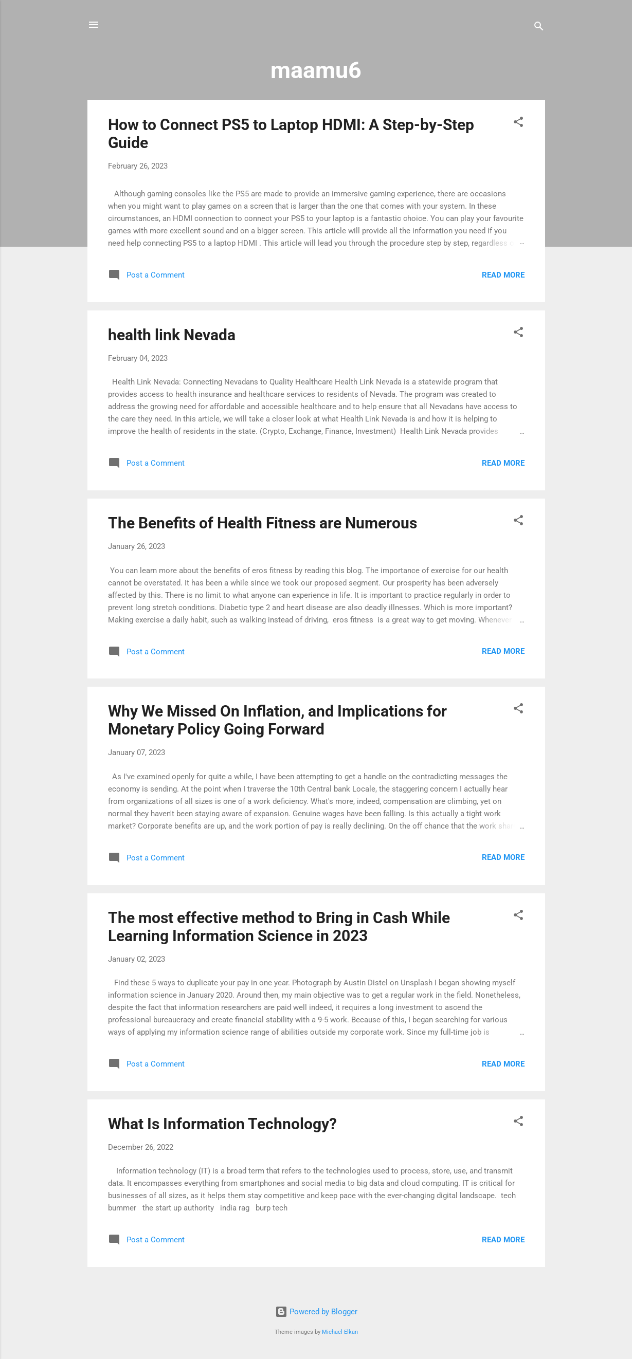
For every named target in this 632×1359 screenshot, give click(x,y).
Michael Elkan (340, 1332)
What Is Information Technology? (222, 1124)
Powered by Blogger (316, 1311)
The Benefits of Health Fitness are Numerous (262, 523)
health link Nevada (172, 335)
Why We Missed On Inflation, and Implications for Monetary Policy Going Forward (277, 720)
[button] (518, 124)
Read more (503, 275)
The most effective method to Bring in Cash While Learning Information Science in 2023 (279, 927)
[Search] (539, 28)
